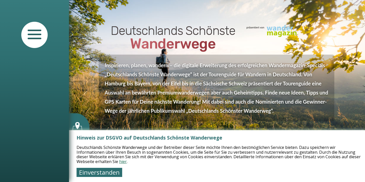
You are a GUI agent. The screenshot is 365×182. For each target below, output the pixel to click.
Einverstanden (99, 172)
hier (123, 161)
